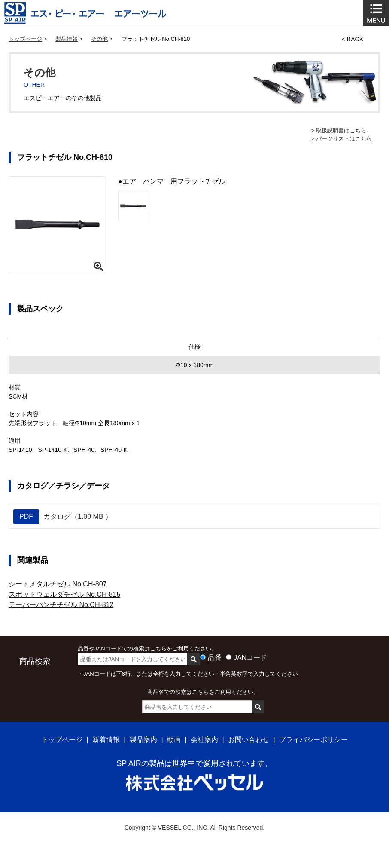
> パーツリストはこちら (341, 138)
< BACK (352, 39)
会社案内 (204, 739)
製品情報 (66, 39)
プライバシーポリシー (313, 739)
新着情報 (106, 739)
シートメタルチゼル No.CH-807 (57, 584)
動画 (174, 739)
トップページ (25, 39)
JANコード (250, 657)
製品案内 (143, 739)
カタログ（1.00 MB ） (62, 516)
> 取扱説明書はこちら (338, 130)
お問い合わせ (248, 739)
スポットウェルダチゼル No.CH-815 (64, 594)
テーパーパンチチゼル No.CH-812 (61, 604)
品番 (215, 657)
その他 (99, 39)
